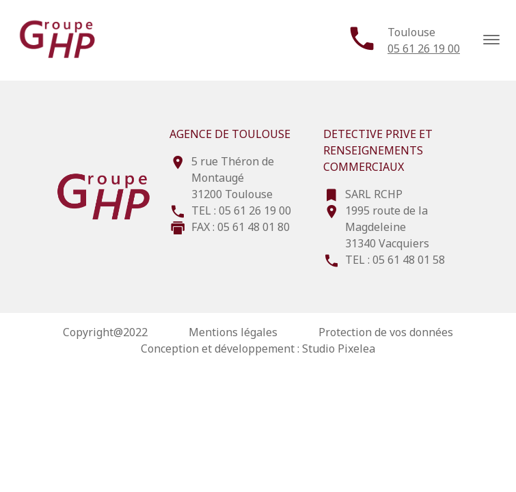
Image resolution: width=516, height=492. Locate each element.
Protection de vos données (385, 332)
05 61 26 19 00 (424, 48)
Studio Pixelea (338, 348)
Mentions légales (233, 332)
